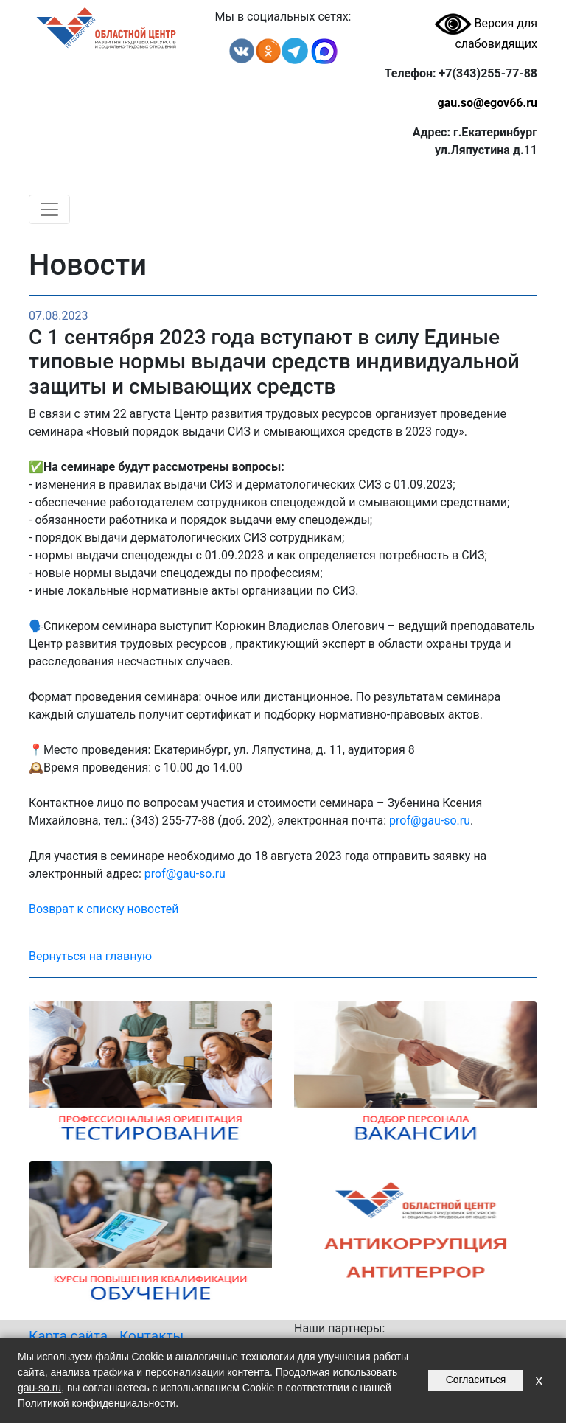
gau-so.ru (39, 1388)
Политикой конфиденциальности (96, 1403)
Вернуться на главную (90, 956)
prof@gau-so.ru (429, 821)
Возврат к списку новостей (103, 909)
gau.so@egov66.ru (487, 103)
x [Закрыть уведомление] (538, 1380)
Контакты (151, 1335)
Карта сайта (68, 1335)
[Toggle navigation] (49, 209)
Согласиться (476, 1379)
